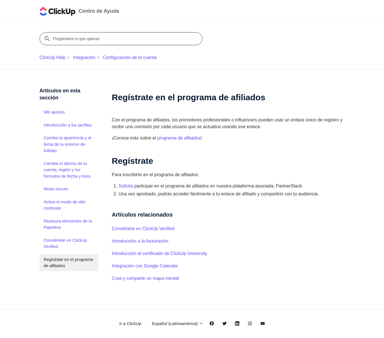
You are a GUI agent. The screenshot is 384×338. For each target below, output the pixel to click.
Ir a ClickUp (130, 323)
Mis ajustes (54, 112)
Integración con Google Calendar (145, 265)
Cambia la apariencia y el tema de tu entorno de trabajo (67, 144)
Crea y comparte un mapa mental (145, 278)
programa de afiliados (179, 138)
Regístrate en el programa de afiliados (68, 262)
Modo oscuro (56, 188)
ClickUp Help (53, 57)
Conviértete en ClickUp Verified (143, 228)
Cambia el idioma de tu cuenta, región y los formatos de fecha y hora (67, 169)
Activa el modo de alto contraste (65, 205)
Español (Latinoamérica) (177, 323)
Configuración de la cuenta (130, 57)
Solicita (126, 186)
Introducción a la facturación (140, 241)
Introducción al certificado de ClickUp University (159, 253)
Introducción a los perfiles (68, 125)
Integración (84, 57)
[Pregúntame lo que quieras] (121, 38)
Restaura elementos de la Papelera (68, 224)
